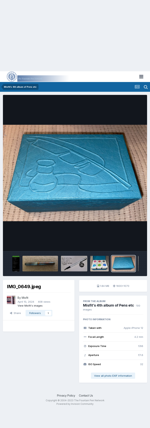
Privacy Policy (66, 395)
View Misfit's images (30, 305)
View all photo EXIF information (113, 375)
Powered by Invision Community (75, 403)
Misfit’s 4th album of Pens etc (108, 305)
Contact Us (86, 395)
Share (15, 313)
